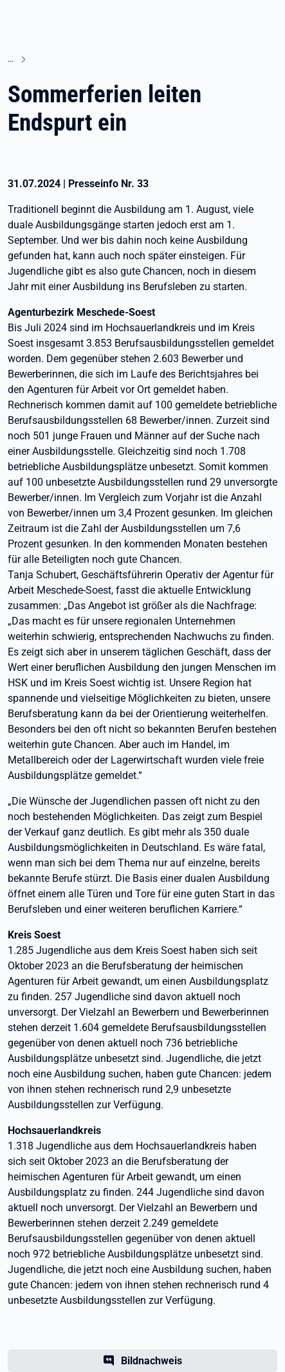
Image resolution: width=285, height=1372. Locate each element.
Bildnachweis (151, 1361)
